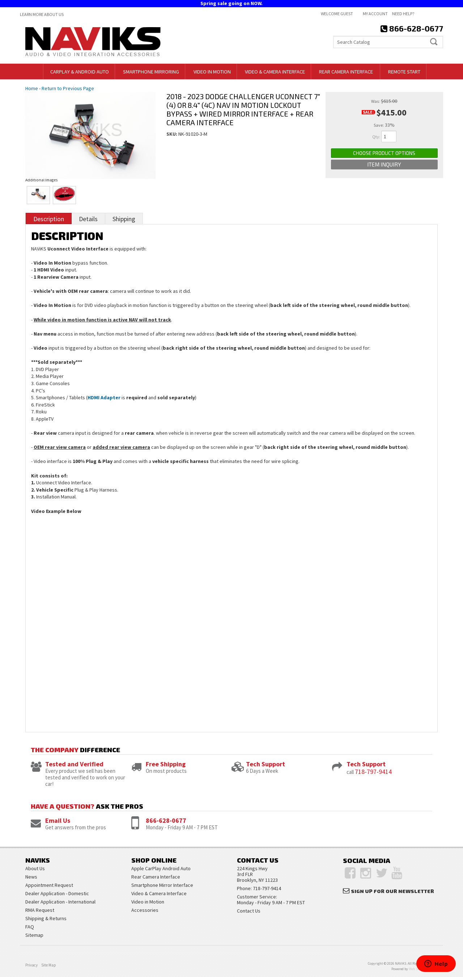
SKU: (172, 134)
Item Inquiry (384, 164)
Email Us (57, 820)
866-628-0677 (166, 820)
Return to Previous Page (68, 88)
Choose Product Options (384, 153)
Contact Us (248, 910)
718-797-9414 (373, 771)
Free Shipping (166, 764)
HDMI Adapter (104, 397)
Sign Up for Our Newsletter (392, 891)
